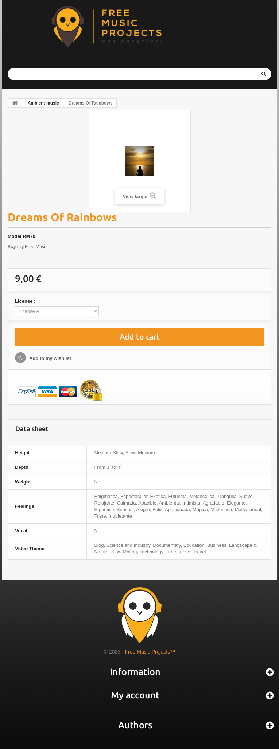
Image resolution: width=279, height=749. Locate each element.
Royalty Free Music (27, 246)
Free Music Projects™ (150, 652)
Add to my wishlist (49, 358)
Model (15, 236)
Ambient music (43, 103)
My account (135, 695)
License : (26, 301)
